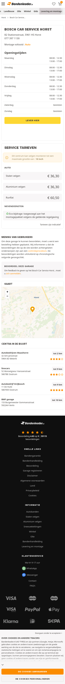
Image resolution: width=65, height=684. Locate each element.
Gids (36, 11)
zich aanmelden (13, 273)
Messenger (30, 575)
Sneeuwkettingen (32, 526)
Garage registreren (32, 470)
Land (32, 485)
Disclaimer (32, 475)
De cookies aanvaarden (32, 671)
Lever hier (32, 120)
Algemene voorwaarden (32, 480)
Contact (32, 580)
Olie (19, 11)
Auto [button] (27, 44)
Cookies (32, 495)
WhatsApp (29, 568)
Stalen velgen (32, 516)
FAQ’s (32, 585)
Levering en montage (51, 11)
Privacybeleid (32, 490)
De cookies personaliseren (32, 679)
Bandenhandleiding (32, 460)
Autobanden (32, 511)
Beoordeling (32, 465)
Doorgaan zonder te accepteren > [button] (48, 633)
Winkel (27, 11)
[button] (32, 309)
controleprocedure (37, 250)
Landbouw (9, 11)
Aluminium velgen (32, 521)
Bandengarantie (32, 455)
